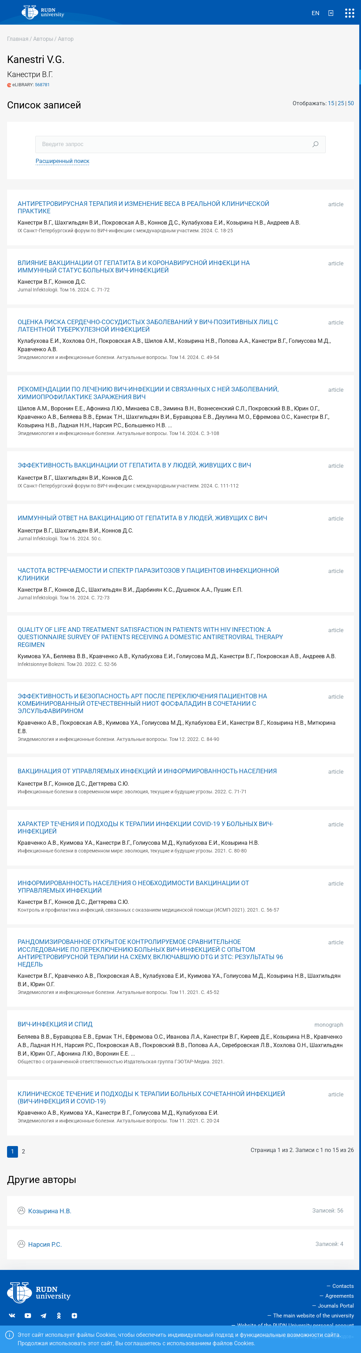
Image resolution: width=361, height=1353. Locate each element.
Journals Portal (336, 1306)
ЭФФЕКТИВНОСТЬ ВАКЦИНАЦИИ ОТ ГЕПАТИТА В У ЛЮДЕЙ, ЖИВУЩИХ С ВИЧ (134, 465)
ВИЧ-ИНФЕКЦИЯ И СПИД (55, 1024)
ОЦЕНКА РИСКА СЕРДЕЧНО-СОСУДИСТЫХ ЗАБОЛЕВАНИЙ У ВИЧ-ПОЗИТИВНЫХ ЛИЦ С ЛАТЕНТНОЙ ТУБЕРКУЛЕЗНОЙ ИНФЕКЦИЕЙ (148, 326)
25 (341, 103)
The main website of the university (313, 1316)
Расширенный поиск (63, 161)
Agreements (339, 1296)
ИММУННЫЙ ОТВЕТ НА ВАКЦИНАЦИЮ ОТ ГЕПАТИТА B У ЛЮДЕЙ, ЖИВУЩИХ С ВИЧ (142, 518)
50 (351, 103)
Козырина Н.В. (50, 1211)
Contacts (343, 1286)
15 (331, 103)
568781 (42, 84)
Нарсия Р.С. (45, 1244)
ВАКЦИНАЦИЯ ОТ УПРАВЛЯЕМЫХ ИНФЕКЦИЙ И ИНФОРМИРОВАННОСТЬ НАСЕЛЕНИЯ (147, 771)
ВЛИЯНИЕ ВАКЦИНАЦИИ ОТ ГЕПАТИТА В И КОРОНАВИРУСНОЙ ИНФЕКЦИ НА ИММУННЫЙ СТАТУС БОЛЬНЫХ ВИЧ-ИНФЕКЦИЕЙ (134, 266)
